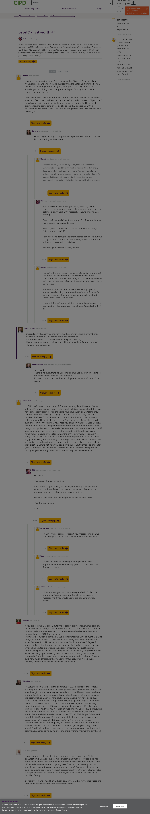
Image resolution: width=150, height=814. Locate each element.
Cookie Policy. (61, 810)
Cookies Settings (104, 806)
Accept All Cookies (120, 806)
